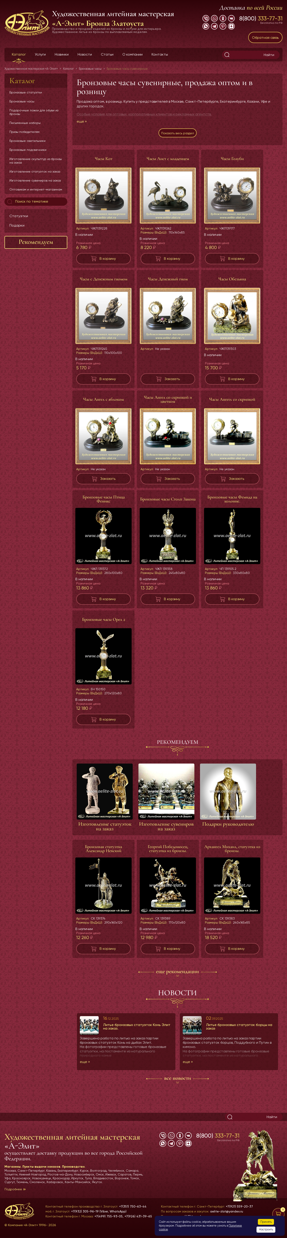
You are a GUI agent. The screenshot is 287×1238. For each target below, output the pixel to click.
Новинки (62, 54)
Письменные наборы (25, 123)
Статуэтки (18, 216)
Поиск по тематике (27, 201)
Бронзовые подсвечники (27, 150)
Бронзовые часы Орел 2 (103, 621)
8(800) (261, 18)
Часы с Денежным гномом (103, 281)
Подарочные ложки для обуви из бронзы (33, 112)
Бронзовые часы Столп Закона (168, 501)
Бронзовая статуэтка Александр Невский (103, 851)
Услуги (40, 54)
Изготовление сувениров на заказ (35, 180)
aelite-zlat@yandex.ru (226, 1211)
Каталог (19, 54)
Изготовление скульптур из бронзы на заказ (35, 160)
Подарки (16, 225)
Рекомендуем (36, 242)
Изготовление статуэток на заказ (34, 171)
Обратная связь (265, 37)
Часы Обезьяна (232, 281)
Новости (85, 54)
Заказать (172, 381)
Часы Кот (103, 161)
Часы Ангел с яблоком (103, 401)
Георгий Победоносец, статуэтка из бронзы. (168, 851)
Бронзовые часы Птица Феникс (104, 501)
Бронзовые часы (21, 101)
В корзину (108, 261)
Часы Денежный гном (168, 281)
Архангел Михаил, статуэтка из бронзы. (232, 851)
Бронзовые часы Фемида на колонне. (232, 501)
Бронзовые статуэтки (25, 92)
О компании (132, 54)
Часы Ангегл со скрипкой (232, 401)
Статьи (107, 54)
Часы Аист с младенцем (168, 161)
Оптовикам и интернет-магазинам (35, 189)
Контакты (160, 54)
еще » (82, 121)
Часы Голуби (232, 161)
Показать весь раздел (177, 134)
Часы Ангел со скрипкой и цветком (168, 401)
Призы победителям (24, 132)
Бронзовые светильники (27, 141)
